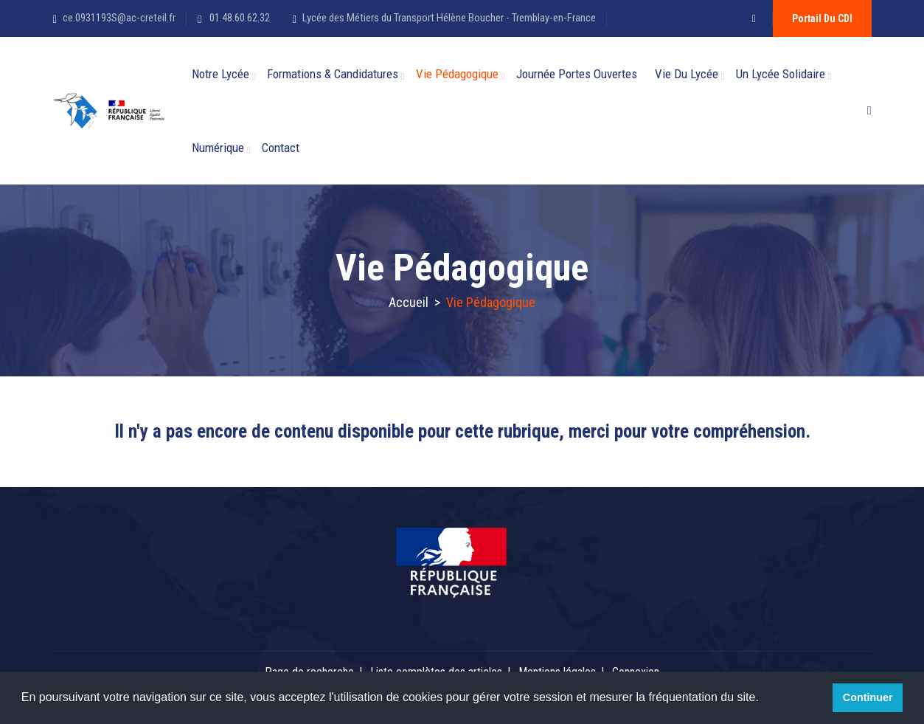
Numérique (218, 147)
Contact (280, 147)
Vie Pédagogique (457, 73)
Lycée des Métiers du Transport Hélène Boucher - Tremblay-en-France (449, 17)
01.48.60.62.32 (238, 17)
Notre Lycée (220, 73)
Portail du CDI (822, 18)
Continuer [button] (868, 697)
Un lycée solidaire (780, 73)
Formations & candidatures (332, 73)
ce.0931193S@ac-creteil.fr (119, 17)
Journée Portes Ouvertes (576, 73)
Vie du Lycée (686, 73)
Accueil (408, 302)
